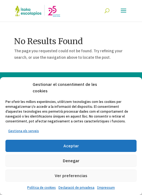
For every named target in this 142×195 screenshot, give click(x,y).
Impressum (106, 188)
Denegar (71, 160)
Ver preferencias (71, 175)
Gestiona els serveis (23, 131)
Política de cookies (41, 188)
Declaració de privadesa (76, 188)
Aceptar (71, 145)
